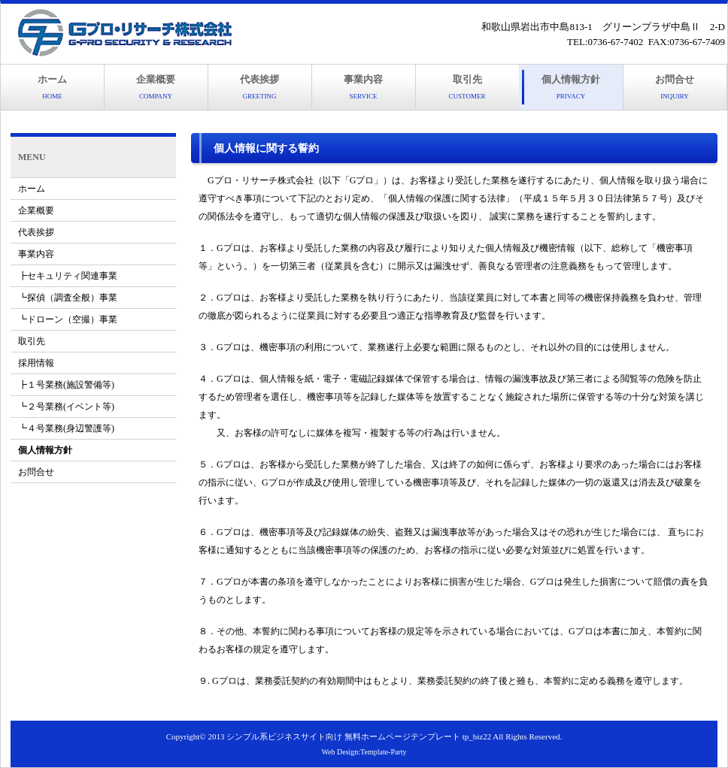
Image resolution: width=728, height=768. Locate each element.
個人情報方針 (570, 87)
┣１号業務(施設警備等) (66, 384)
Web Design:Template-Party (363, 752)
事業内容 (363, 87)
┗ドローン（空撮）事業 (67, 319)
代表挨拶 (259, 87)
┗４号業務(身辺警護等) (66, 428)
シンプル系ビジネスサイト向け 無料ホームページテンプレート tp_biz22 (358, 736)
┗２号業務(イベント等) (66, 406)
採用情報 (36, 363)
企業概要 (155, 87)
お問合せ (674, 87)
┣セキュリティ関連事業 (67, 276)
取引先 (467, 87)
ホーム (52, 87)
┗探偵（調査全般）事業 (67, 297)
